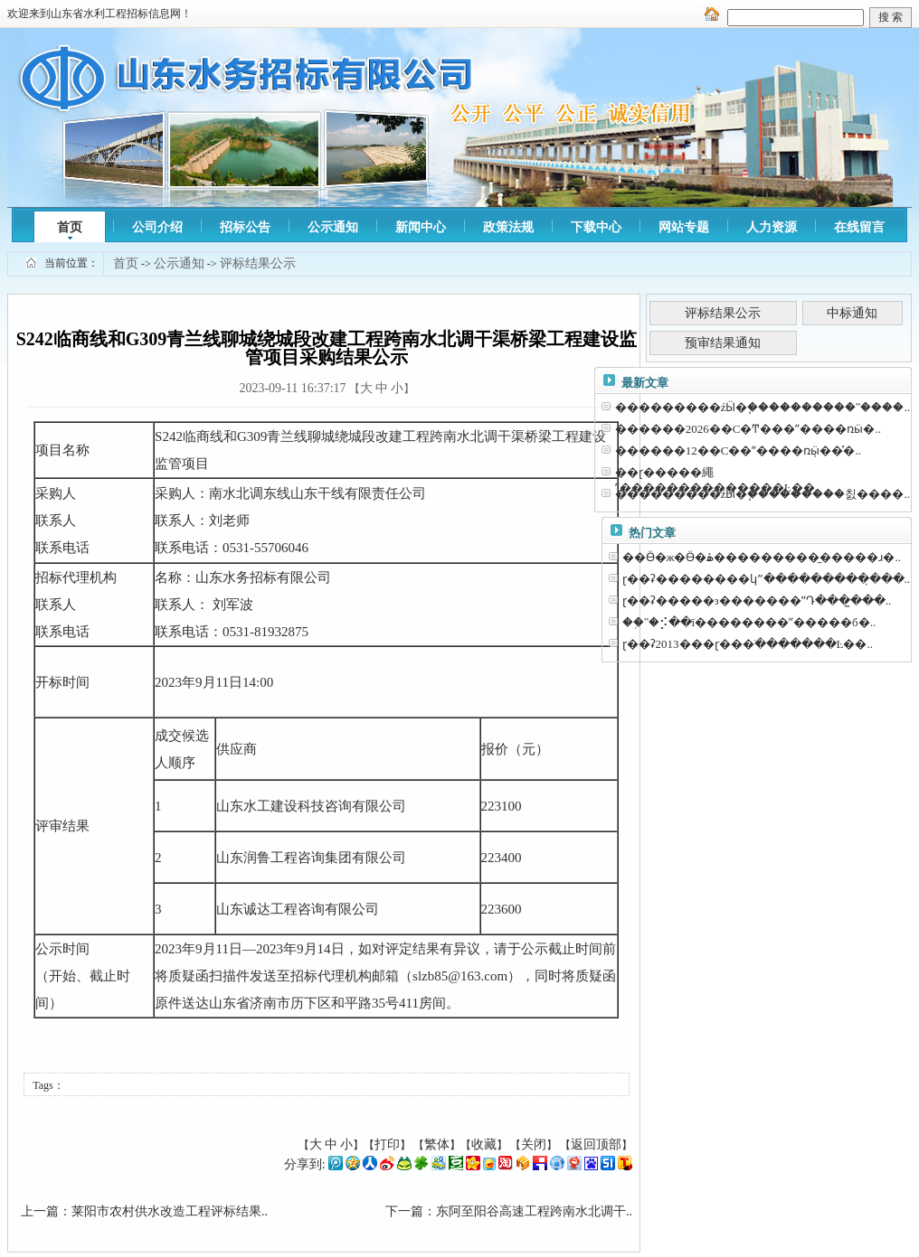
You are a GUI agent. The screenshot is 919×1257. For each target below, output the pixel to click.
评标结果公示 (258, 263)
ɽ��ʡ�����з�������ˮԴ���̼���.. (757, 600)
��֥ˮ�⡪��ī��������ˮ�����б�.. (749, 622)
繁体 (437, 1144)
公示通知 (333, 227)
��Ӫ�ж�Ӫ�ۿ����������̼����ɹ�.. (761, 557)
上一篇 (40, 1211)
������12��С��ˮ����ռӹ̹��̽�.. (738, 450)
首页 (69, 227)
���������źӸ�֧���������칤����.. (762, 494)
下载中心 (596, 227)
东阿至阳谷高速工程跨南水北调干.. (534, 1211)
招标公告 (245, 227)
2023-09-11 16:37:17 (292, 388)
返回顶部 (596, 1144)
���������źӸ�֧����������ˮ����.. (762, 407)
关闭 (533, 1144)
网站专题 (683, 227)
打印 (387, 1144)
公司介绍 (157, 227)
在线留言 (859, 227)
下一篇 (404, 1211)
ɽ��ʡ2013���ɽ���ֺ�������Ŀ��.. (747, 644)
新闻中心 (420, 227)
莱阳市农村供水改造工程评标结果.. (169, 1211)
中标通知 (852, 313)
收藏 (484, 1144)
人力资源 (771, 227)
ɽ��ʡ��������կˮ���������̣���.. (766, 579)
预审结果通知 (723, 343)
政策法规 (508, 227)
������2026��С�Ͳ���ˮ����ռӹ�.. (748, 429)
